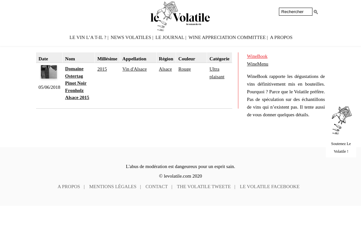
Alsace (165, 69)
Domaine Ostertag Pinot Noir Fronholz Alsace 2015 (77, 83)
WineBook (257, 56)
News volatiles (131, 37)
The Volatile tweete (204, 186)
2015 (102, 69)
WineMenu (257, 63)
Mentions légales (112, 186)
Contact (157, 186)
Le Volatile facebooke (270, 186)
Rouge (184, 69)
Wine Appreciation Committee (227, 37)
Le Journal (170, 37)
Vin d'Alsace (134, 69)
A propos (281, 37)
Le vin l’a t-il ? (87, 37)
